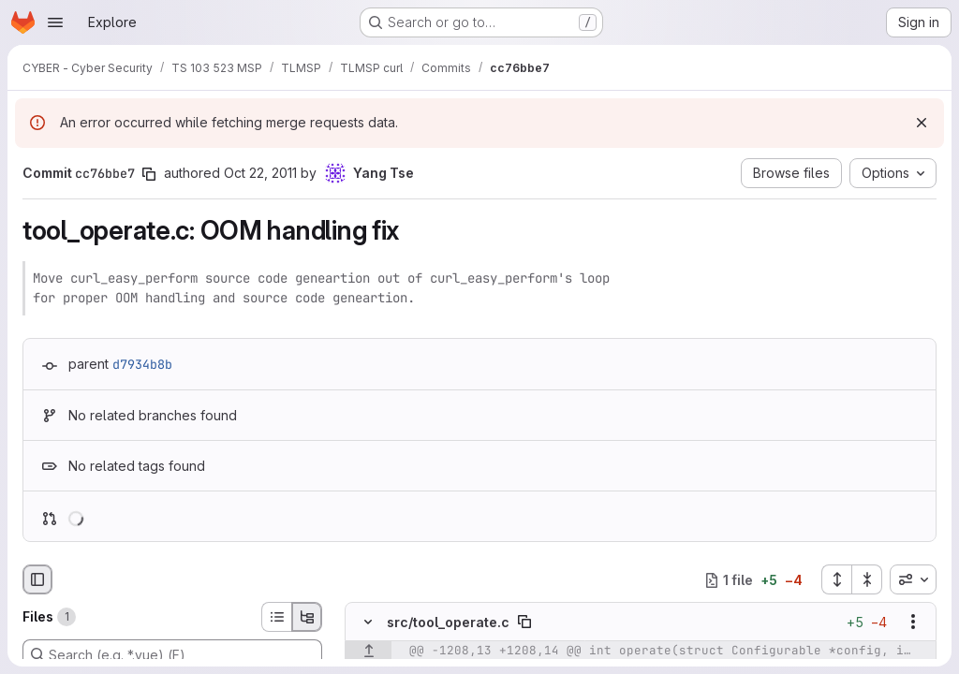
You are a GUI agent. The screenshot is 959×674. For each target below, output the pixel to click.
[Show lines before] (368, 651)
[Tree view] (307, 617)
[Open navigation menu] (55, 22)
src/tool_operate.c (448, 622)
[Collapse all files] (867, 579)
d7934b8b (142, 364)
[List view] (276, 617)
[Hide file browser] (37, 579)
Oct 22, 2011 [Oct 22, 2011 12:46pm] (260, 173)
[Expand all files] (836, 579)
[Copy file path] (524, 622)
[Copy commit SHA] (149, 174)
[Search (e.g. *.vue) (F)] (172, 654)
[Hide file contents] (368, 622)
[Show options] (913, 622)
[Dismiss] (921, 122)
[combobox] (913, 579)
